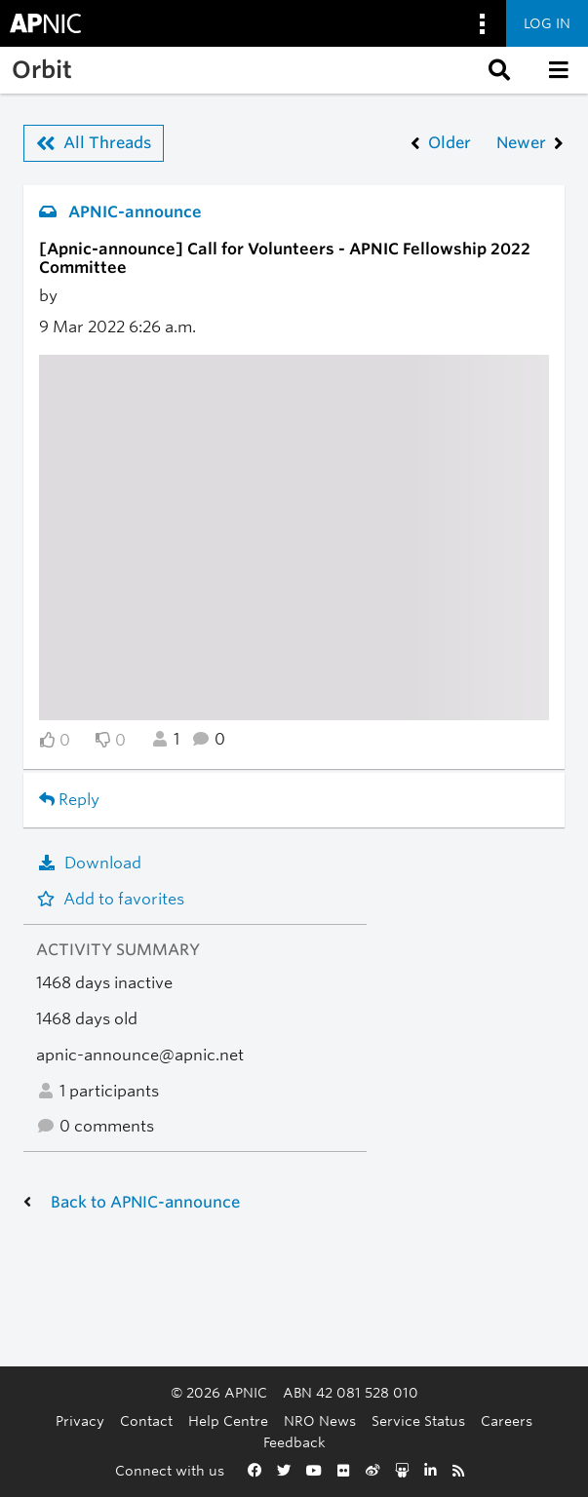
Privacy (80, 1420)
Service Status (418, 1420)
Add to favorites (110, 899)
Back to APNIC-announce (145, 1202)
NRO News (320, 1420)
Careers (506, 1420)
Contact (146, 1420)
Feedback (294, 1442)
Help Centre (228, 1420)
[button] (497, 70)
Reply (69, 799)
